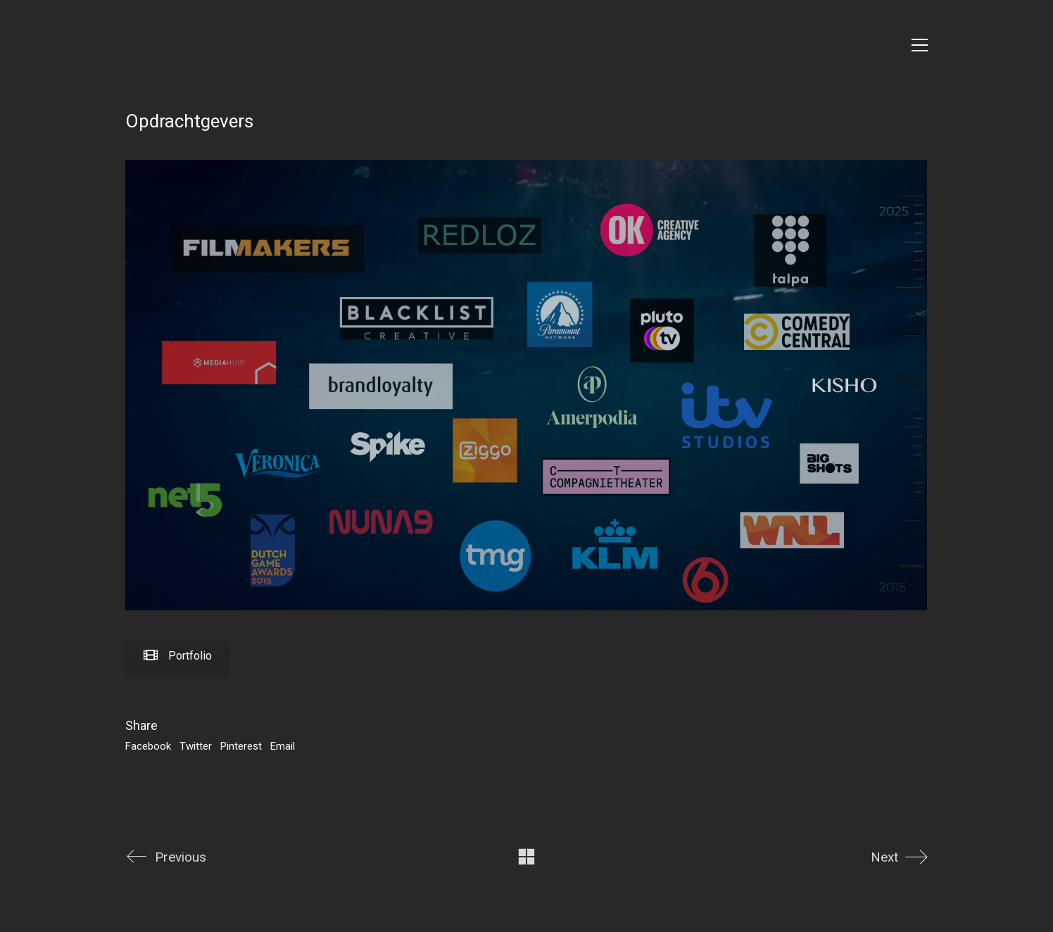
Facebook (148, 746)
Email (282, 746)
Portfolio (178, 655)
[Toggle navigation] (920, 45)
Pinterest (241, 746)
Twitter (195, 746)
